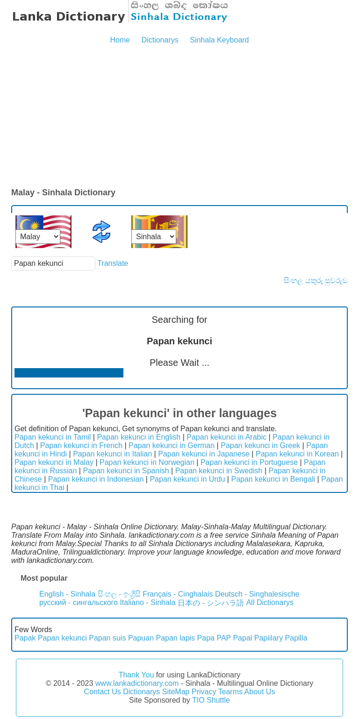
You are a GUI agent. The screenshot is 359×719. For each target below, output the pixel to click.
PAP (223, 638)
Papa (206, 638)
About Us (259, 692)
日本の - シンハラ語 (211, 603)
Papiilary (268, 638)
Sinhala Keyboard (219, 40)
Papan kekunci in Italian (112, 454)
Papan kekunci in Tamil (52, 437)
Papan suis (107, 638)
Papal (242, 638)
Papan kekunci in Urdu (187, 479)
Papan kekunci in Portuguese (249, 462)
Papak (25, 638)
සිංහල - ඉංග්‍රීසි (119, 594)
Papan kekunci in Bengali (273, 479)
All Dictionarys (270, 602)
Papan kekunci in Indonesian (96, 479)
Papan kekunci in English (138, 437)
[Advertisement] (179, 116)
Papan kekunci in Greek (260, 445)
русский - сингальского (78, 602)
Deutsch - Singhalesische (257, 594)
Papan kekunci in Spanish (126, 471)
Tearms (230, 692)
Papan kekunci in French (81, 445)
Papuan (141, 638)
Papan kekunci (62, 638)
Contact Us (102, 692)
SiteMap (176, 692)
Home (120, 40)
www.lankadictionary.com (137, 683)
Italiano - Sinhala (147, 602)
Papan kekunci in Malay (53, 462)
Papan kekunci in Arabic (226, 437)
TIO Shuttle (211, 700)
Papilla (296, 638)
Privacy (204, 692)
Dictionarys (160, 40)
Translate (112, 263)
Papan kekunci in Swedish (219, 471)
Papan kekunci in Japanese (204, 454)
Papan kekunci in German (172, 445)
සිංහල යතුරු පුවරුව (316, 281)
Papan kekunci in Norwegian (147, 462)
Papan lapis (175, 638)
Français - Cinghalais (178, 594)
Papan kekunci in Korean (297, 454)
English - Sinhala (67, 594)
